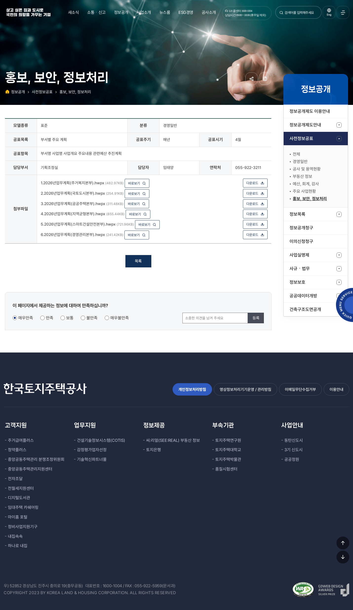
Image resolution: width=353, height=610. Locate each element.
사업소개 (144, 12)
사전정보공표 (301, 138)
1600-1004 (112, 585)
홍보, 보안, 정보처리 (310, 198)
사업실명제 (299, 255)
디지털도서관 (19, 497)
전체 (296, 154)
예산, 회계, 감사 (306, 183)
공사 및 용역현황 (307, 168)
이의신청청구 (301, 241)
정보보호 (297, 282)
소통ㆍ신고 (96, 12)
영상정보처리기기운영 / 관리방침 (245, 389)
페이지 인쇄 (265, 78)
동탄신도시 (293, 440)
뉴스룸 (164, 12)
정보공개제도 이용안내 (310, 111)
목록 (138, 261)
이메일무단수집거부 (300, 389)
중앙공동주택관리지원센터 (30, 469)
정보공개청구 (301, 227)
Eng (329, 14)
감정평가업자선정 (92, 449)
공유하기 (251, 78)
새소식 (73, 12)
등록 (256, 318)
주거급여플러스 (21, 440)
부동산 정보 (302, 176)
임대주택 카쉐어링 (23, 507)
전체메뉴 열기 (342, 12)
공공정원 (291, 459)
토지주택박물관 (228, 459)
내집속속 (15, 536)
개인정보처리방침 (192, 389)
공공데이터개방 (303, 295)
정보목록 (297, 214)
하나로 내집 (17, 545)
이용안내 (336, 389)
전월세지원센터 (21, 488)
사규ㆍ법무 (300, 268)
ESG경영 (185, 12)
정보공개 (121, 12)
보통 (70, 317)
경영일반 (300, 161)
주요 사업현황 (304, 191)
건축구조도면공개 (305, 309)
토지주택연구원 (228, 440)
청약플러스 (17, 449)
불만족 (92, 317)
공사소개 (209, 12)
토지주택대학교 (228, 449)
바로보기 (137, 183)
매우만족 (25, 317)
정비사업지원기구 (23, 526)
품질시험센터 (226, 469)
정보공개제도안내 (305, 124)
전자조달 (15, 478)
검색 (281, 14)
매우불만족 (119, 317)
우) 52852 (13, 585)
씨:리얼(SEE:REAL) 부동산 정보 (173, 440)
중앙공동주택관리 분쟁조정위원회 (36, 459)
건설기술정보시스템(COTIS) (101, 440)
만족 (49, 317)
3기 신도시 (293, 449)
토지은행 (153, 449)
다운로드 (255, 183)
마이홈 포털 (17, 517)
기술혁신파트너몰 (92, 459)
